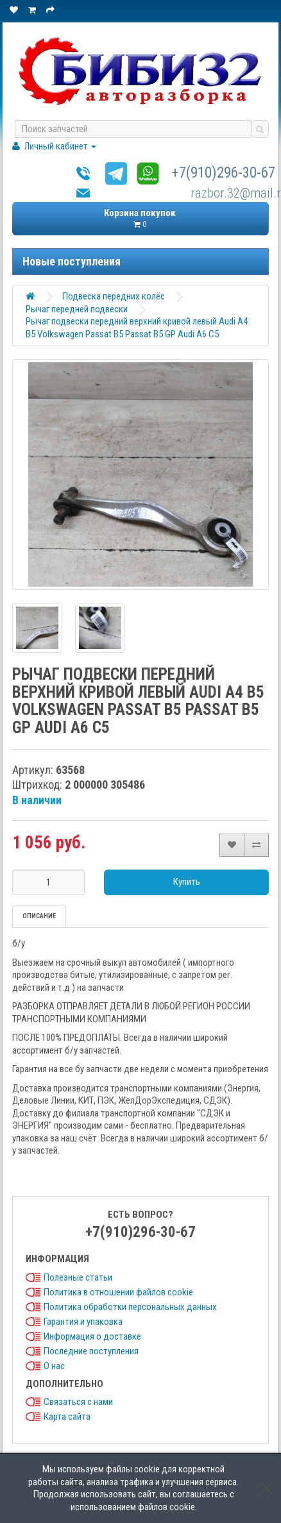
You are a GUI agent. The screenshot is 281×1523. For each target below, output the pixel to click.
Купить (186, 882)
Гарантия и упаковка (83, 1321)
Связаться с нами (78, 1402)
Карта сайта (67, 1416)
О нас (54, 1366)
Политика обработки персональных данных (130, 1307)
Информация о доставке (92, 1336)
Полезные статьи (78, 1277)
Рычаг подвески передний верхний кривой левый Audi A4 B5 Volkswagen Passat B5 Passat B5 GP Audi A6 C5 (137, 328)
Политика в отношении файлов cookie (118, 1292)
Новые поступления (71, 261)
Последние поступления (91, 1351)
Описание (39, 916)
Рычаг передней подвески (77, 309)
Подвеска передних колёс (113, 296)
